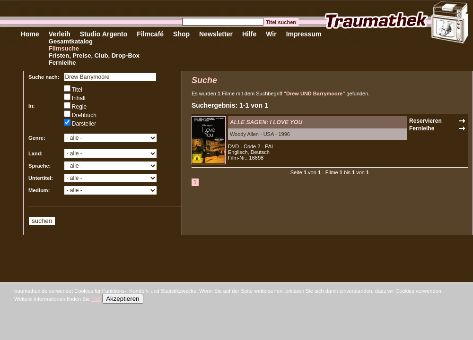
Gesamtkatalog (71, 41)
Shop (181, 34)
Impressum (304, 34)
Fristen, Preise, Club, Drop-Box (94, 55)
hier (96, 299)
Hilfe (249, 34)
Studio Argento (104, 34)
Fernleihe (62, 62)
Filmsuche (64, 48)
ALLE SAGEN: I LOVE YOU (266, 122)
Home (30, 34)
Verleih (59, 34)
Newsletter (216, 34)
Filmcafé (150, 34)
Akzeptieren (122, 298)
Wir (271, 34)
